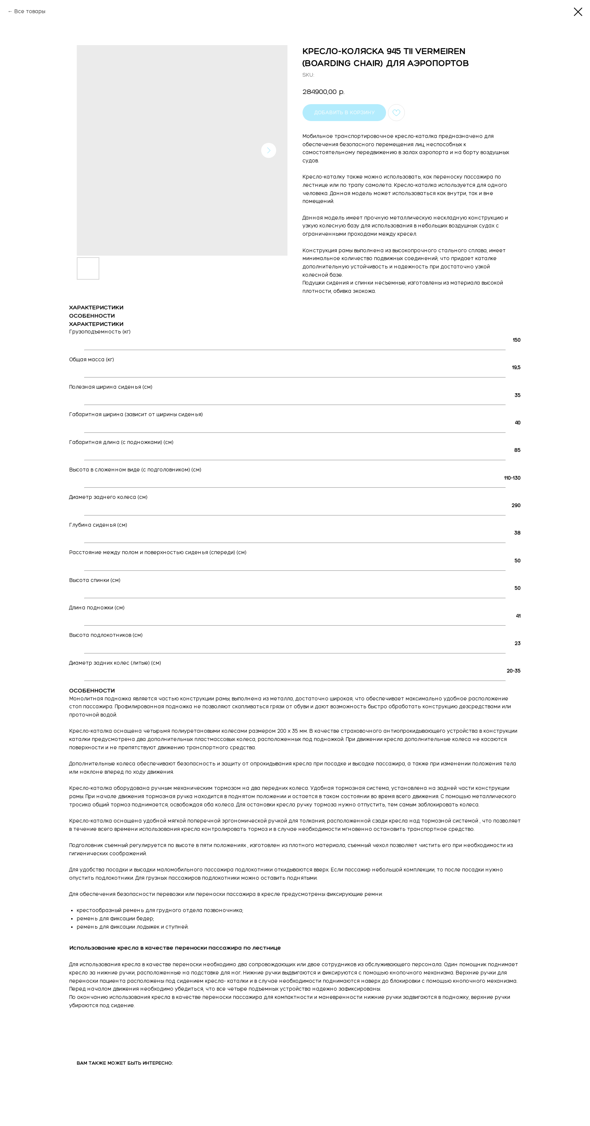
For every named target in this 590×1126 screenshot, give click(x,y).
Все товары (29, 11)
